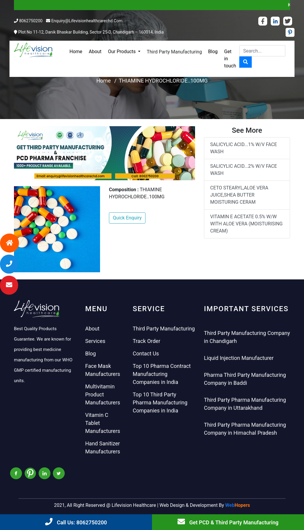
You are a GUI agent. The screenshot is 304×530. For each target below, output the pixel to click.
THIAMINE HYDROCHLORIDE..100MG (163, 80)
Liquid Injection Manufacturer (239, 358)
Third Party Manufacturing (174, 52)
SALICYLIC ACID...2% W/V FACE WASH (243, 169)
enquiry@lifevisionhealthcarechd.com (87, 20)
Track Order (146, 341)
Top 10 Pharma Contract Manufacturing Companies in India (162, 374)
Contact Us (146, 353)
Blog (213, 51)
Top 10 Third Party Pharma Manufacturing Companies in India (160, 402)
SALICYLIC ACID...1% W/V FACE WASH (243, 148)
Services (95, 341)
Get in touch (230, 59)
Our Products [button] (122, 51)
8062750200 (30, 20)
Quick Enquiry (127, 218)
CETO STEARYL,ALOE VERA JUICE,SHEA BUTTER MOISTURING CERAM (239, 195)
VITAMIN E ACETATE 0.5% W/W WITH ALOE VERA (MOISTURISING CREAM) (246, 224)
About (95, 51)
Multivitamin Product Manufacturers (102, 394)
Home (75, 51)
